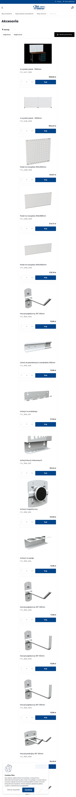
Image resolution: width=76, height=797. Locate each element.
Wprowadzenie (7, 14)
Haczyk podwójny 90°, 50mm (15, 462)
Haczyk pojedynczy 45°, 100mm (52, 315)
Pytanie (57, 707)
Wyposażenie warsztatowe (24, 14)
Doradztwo (20, 755)
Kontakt (57, 704)
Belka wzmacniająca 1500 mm (52, 610)
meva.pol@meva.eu (22, 730)
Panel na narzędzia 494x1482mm (17, 167)
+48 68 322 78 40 (21, 728)
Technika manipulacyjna (57, 755)
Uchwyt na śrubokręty (49, 216)
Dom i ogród (57, 762)
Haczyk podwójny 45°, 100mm (52, 413)
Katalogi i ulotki (57, 714)
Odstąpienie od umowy (20, 748)
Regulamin (20, 745)
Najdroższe (18, 35)
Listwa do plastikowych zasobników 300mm (18, 217)
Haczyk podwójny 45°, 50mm (15, 413)
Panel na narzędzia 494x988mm (53, 118)
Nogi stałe (44, 561)
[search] (72, 8)
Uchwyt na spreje (10, 315)
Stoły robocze (41, 14)
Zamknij (28, 790)
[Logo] (38, 7)
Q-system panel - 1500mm (14, 69)
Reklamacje (20, 759)
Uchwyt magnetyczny (49, 266)
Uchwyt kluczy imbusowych (15, 266)
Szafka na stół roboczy (49, 511)
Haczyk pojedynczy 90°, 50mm (16, 364)
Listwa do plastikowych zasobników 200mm (18, 512)
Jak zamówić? (20, 752)
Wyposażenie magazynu (57, 748)
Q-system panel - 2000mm (51, 69)
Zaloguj (59, 1)
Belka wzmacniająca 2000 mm (34, 659)
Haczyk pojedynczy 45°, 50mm (52, 167)
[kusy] (10, 82)
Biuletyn (57, 717)
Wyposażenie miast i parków (57, 759)
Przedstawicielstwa (57, 710)
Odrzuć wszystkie (13, 790)
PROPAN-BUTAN (57, 766)
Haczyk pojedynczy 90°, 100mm (52, 364)
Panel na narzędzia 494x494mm (17, 118)
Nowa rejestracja (69, 1)
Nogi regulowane (10, 610)
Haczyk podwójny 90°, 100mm (52, 462)
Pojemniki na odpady (57, 745)
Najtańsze (7, 35)
